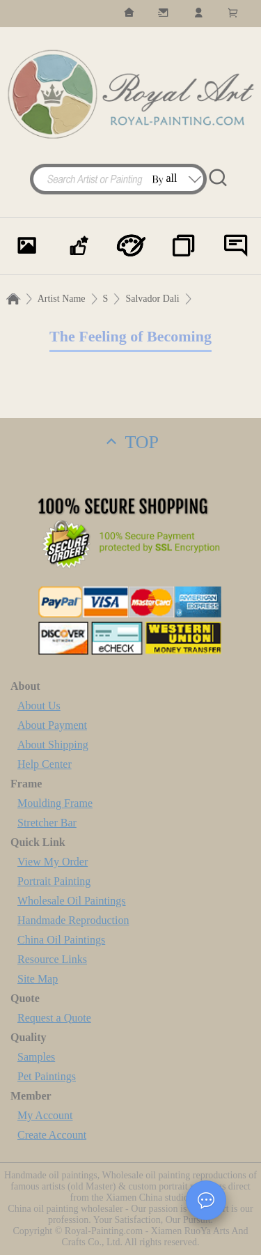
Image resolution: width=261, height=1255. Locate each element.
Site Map (37, 979)
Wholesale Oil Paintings (71, 901)
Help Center (44, 764)
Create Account (51, 1135)
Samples (36, 1057)
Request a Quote (54, 1018)
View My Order (52, 862)
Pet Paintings (46, 1076)
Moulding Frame (55, 803)
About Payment (52, 725)
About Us (39, 705)
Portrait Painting (53, 881)
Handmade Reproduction (73, 920)
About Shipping (52, 744)
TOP (130, 442)
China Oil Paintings (61, 940)
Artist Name (62, 298)
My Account (45, 1115)
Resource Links (52, 959)
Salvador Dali (152, 298)
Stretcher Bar (47, 823)
